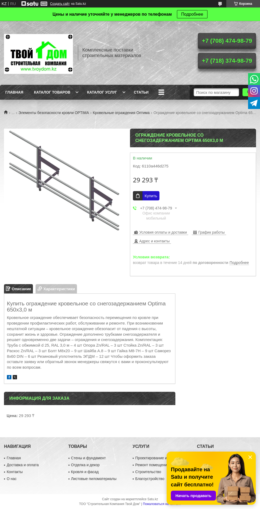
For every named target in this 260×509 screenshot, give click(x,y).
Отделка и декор (85, 465)
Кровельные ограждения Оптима (121, 113)
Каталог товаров (52, 92)
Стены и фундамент (88, 458)
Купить (151, 195)
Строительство (148, 472)
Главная (14, 92)
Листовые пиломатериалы (94, 479)
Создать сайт (60, 4)
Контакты (15, 472)
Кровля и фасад (85, 472)
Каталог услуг (102, 92)
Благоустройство (149, 479)
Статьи (141, 92)
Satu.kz (152, 499)
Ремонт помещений (152, 465)
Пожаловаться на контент (162, 504)
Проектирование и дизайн (157, 458)
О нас (11, 479)
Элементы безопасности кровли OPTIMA (54, 113)
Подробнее (192, 14)
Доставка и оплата (23, 465)
